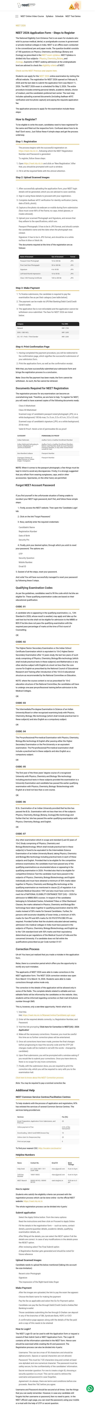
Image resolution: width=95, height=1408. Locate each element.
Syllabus (49, 16)
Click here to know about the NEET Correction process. (40, 1078)
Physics (43, 58)
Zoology (19, 62)
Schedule (59, 16)
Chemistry (51, 58)
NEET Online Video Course (32, 16)
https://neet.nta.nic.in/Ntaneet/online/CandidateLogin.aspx (49, 1015)
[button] (17, 16)
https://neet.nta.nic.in (28, 151)
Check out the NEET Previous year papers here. (36, 71)
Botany (60, 58)
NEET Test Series (73, 16)
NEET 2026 (21, 25)
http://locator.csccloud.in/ (49, 1148)
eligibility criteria (49, 65)
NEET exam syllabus (51, 55)
